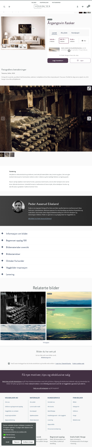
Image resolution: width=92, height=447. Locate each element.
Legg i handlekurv (57, 60)
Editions (75, 411)
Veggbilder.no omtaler (12, 411)
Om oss (7, 402)
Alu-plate (32, 402)
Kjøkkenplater (34, 415)
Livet (28, 13)
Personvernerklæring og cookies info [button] (15, 432)
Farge (74, 415)
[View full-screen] (89, 88)
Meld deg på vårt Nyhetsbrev (12, 381)
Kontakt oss (51, 402)
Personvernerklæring (54, 429)
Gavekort (32, 424)
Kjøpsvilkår (51, 424)
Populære (20, 13)
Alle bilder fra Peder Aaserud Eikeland (39, 218)
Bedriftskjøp (51, 411)
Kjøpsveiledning (10, 420)
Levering (50, 420)
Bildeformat (76, 420)
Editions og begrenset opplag (14, 406)
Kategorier (4, 13)
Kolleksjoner (12, 13)
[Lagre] (80, 60)
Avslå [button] (7, 442)
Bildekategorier (46, 358)
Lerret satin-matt (35, 406)
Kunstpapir (33, 411)
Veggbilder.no (11, 398)
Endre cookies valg (78, 363)
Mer (84, 41)
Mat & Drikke (34, 13)
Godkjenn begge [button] (28, 442)
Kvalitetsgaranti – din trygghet (57, 415)
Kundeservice (54, 398)
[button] (4, 435)
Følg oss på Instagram (40, 388)
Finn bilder (78, 398)
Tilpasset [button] (16, 442)
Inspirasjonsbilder (10, 415)
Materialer (35, 398)
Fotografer (56, 2)
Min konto (51, 406)
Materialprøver (34, 420)
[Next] (89, 118)
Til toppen (46, 343)
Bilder (34, 2)
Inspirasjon (44, 2)
